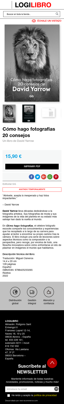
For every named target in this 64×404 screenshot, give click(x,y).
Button (50, 177)
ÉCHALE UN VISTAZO (46, 21)
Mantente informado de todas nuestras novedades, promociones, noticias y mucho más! (32, 380)
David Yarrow (25, 141)
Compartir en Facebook (31, 177)
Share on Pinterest (56, 177)
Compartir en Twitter (37, 177)
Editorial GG (9, 184)
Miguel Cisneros (24, 258)
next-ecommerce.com (28, 401)
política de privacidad (45, 395)
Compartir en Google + (43, 177)
